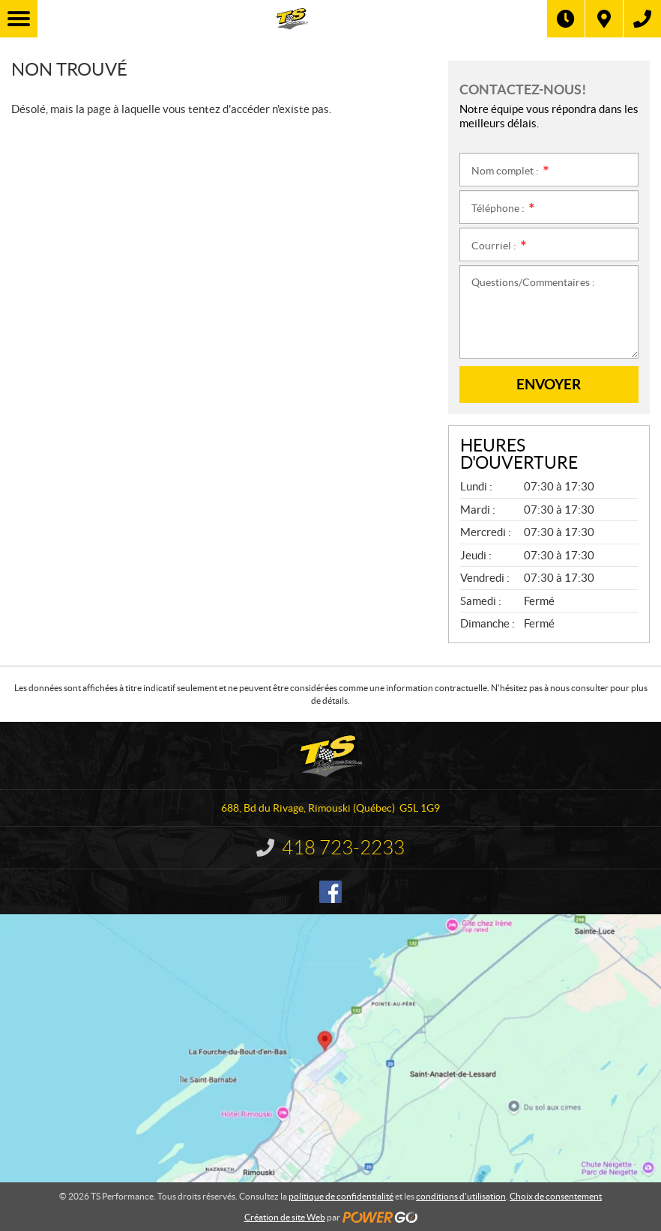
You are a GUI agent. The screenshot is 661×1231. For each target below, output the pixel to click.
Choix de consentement (556, 1196)
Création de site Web (284, 1217)
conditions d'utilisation (461, 1196)
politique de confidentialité (341, 1196)
